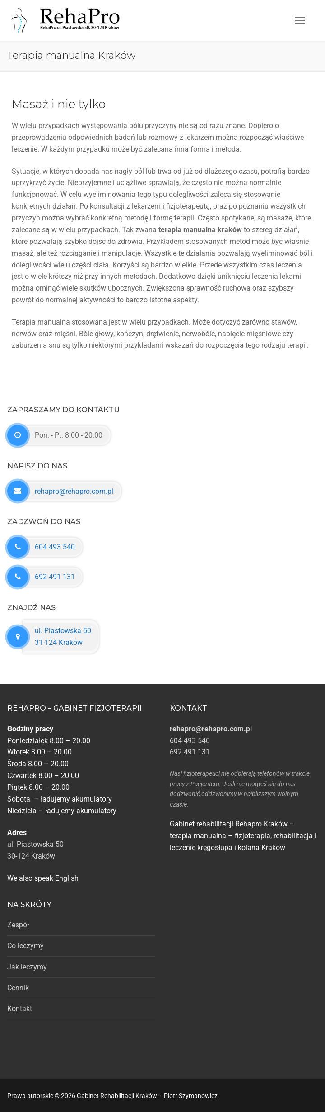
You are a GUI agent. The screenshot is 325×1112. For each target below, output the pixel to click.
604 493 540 (55, 547)
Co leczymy (25, 945)
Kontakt (19, 1008)
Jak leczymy (27, 967)
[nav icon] (299, 20)
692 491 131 (55, 577)
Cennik (18, 987)
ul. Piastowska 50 (35, 844)
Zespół (18, 925)
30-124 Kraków (31, 856)
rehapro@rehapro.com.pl (74, 491)
